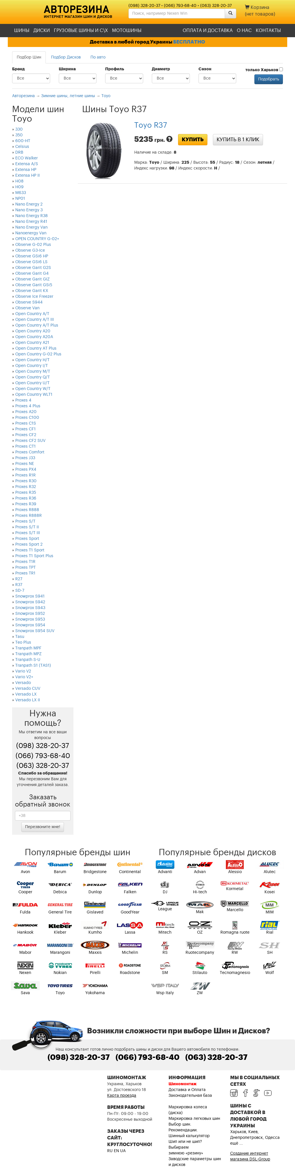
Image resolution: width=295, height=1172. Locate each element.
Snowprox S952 (30, 614)
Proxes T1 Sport (29, 550)
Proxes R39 (25, 504)
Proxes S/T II (27, 527)
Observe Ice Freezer (34, 297)
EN (116, 1151)
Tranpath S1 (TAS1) (33, 666)
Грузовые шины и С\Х (81, 30)
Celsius (22, 147)
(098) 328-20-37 (144, 6)
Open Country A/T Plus (36, 325)
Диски (41, 30)
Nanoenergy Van (30, 233)
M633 (20, 193)
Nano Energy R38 (31, 216)
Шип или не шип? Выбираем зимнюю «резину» (186, 1147)
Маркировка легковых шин (194, 1119)
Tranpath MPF (28, 648)
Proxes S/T (25, 521)
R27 (18, 579)
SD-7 (19, 591)
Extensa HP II (27, 176)
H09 (19, 187)
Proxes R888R (28, 516)
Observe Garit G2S (33, 268)
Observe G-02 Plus (33, 245)
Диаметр (161, 69)
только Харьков (264, 69)
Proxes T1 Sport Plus (34, 556)
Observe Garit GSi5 (33, 285)
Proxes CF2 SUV (30, 441)
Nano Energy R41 (31, 222)
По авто (97, 57)
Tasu (19, 637)
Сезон (204, 69)
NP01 (20, 199)
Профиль (114, 69)
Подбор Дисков (66, 57)
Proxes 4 (23, 400)
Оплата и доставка (208, 30)
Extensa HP (25, 170)
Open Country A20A (34, 337)
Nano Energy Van (31, 227)
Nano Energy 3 (29, 210)
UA (123, 1151)
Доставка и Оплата (187, 1090)
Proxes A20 (26, 412)
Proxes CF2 (25, 435)
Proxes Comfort (29, 452)
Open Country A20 (32, 331)
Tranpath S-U (27, 660)
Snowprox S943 (30, 608)
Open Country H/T (32, 360)
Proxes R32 (25, 487)
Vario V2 (23, 671)
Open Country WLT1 (33, 395)
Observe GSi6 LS (31, 262)
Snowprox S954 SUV (34, 631)
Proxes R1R (25, 475)
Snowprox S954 (30, 625)
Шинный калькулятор (189, 1136)
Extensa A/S (26, 164)
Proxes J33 (25, 458)
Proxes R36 (25, 498)
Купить (193, 139)
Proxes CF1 (25, 429)
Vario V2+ (24, 677)
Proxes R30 (26, 481)
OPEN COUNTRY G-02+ (37, 239)
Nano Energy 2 (29, 204)
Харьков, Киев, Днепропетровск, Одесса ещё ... (255, 1137)
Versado (23, 683)
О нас (244, 30)
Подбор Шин (29, 57)
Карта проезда (121, 1096)
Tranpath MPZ (28, 654)
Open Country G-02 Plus (38, 354)
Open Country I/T (31, 366)
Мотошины (126, 30)
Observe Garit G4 (32, 274)
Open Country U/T (32, 383)
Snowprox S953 (30, 619)
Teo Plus (23, 642)
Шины (21, 30)
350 (19, 135)
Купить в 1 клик (238, 139)
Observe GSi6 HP (31, 256)
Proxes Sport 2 (29, 544)
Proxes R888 (27, 510)
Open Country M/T (32, 372)
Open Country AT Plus (35, 348)
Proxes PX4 (25, 470)
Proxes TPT (25, 568)
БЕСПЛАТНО (189, 41)
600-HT (22, 141)
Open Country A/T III (34, 320)
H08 (19, 181)
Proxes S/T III (27, 533)
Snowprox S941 (30, 596)
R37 (18, 585)
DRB (19, 152)
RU (110, 1151)
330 (19, 129)
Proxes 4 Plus (27, 406)
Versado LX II (27, 700)
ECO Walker (26, 158)
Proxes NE (24, 464)
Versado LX (26, 694)
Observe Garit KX (31, 291)
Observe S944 (29, 302)
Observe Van (27, 308)
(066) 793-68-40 (180, 6)
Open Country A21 (32, 343)
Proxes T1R (25, 562)
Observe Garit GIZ (32, 279)
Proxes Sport (27, 539)
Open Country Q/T (32, 377)
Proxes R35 (25, 493)
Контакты (268, 30)
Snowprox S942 (30, 602)
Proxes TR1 (25, 573)
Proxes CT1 (25, 446)
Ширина (67, 69)
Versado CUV (27, 689)
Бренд (18, 69)
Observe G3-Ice (30, 250)
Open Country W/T (32, 389)
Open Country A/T (32, 314)
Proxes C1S (25, 423)
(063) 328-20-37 (216, 6)
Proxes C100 (27, 418)
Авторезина (76, 9)
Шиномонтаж (182, 1084)
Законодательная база (190, 1096)
